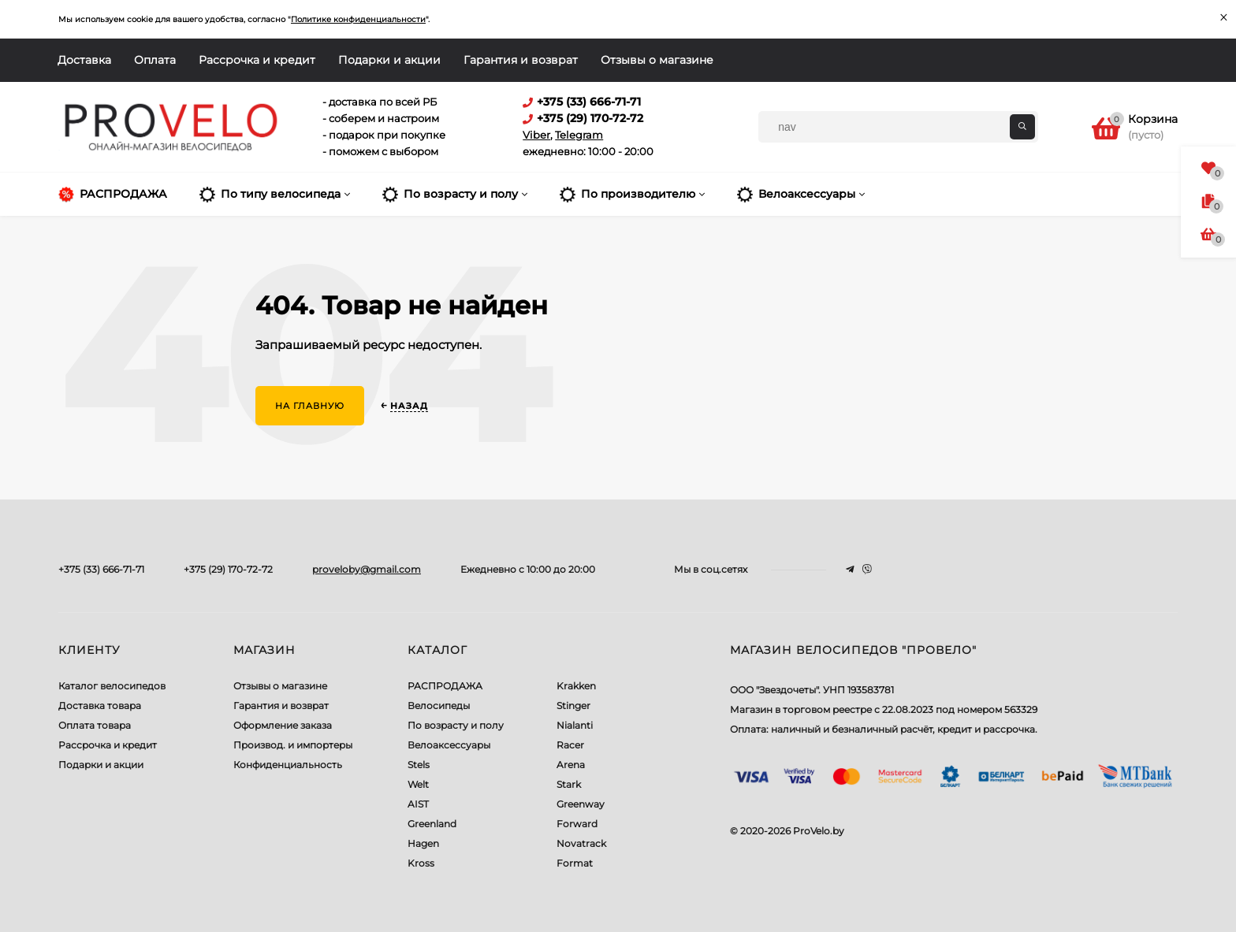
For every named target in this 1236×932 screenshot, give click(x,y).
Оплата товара (94, 725)
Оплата (155, 60)
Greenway (581, 804)
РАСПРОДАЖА (445, 686)
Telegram (579, 134)
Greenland (432, 824)
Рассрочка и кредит (257, 60)
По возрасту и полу (456, 725)
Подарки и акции (389, 60)
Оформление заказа (282, 725)
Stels (419, 764)
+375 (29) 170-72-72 (228, 569)
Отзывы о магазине (657, 60)
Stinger (573, 705)
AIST (418, 804)
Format (575, 863)
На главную (309, 405)
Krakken (576, 686)
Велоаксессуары (449, 745)
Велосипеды (439, 705)
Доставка (84, 60)
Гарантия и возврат (521, 60)
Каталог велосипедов (112, 686)
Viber (536, 134)
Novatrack (581, 843)
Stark (569, 784)
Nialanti (575, 725)
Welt (418, 784)
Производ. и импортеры (292, 745)
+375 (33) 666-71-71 (101, 569)
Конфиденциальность (287, 764)
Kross (421, 863)
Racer (570, 745)
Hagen (423, 843)
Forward (577, 824)
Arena (571, 764)
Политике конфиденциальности (358, 19)
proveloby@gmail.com (366, 569)
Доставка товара (99, 705)
